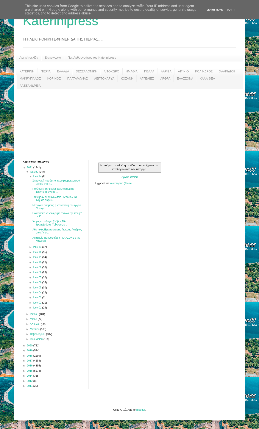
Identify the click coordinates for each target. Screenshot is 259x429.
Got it (231, 9)
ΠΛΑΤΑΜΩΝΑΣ (77, 78)
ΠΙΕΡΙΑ (46, 71)
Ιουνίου (34, 314)
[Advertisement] (129, 121)
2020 (30, 345)
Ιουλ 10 (37, 262)
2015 (30, 370)
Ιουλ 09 (37, 267)
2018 (30, 355)
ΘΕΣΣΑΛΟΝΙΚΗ (86, 71)
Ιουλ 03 (37, 297)
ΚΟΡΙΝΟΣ (54, 78)
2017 (30, 360)
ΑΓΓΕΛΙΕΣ (147, 78)
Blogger (140, 409)
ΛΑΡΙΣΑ (166, 71)
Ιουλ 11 (37, 257)
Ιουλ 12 (37, 252)
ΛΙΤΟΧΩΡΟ (111, 71)
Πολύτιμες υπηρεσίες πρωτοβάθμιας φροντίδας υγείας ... (53, 190)
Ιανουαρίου (37, 339)
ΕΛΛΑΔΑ (63, 71)
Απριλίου (35, 324)
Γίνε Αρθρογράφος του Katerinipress (91, 57)
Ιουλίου (34, 171)
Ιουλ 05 (37, 287)
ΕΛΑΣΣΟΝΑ (185, 78)
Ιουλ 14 (37, 176)
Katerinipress (60, 21)
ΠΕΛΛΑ (149, 71)
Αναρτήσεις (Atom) (120, 183)
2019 (30, 350)
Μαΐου (34, 319)
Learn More (215, 9)
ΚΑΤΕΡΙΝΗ (26, 71)
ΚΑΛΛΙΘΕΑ (207, 78)
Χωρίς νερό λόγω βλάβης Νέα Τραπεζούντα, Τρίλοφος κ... (49, 223)
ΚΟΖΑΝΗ (127, 78)
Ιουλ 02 (37, 302)
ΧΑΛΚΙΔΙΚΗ (227, 71)
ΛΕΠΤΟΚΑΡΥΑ (104, 78)
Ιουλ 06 (37, 282)
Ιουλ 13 (37, 247)
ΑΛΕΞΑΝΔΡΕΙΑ (30, 85)
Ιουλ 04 (37, 292)
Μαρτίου (35, 329)
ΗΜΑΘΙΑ (132, 71)
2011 (30, 385)
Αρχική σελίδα (28, 57)
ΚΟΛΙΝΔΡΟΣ (204, 71)
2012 (30, 380)
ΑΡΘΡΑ (165, 78)
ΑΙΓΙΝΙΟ (183, 71)
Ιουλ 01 (37, 307)
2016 (30, 365)
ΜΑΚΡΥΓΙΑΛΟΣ (30, 78)
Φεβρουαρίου (38, 334)
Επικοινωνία (53, 57)
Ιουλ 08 (37, 272)
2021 (30, 167)
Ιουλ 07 (37, 277)
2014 (30, 375)
